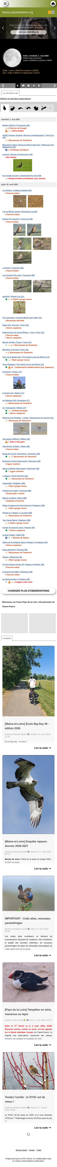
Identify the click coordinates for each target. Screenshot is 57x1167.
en (53, 12)
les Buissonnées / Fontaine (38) (16, 579)
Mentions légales (21, 1150)
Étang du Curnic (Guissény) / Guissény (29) (21, 454)
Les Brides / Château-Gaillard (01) (17, 190)
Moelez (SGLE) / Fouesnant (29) (16, 125)
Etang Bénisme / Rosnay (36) (15, 550)
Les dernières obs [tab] (10, 93)
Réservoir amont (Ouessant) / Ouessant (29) (21, 461)
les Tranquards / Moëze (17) (14, 408)
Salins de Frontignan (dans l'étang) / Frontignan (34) (25, 542)
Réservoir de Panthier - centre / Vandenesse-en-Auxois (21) (28, 418)
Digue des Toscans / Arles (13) (15, 325)
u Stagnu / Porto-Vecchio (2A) (15, 476)
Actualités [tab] (7, 638)
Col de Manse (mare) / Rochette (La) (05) (19, 212)
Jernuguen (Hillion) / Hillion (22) (16, 439)
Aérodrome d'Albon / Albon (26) (16, 446)
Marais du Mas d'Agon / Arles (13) (16, 342)
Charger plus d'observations (28, 590)
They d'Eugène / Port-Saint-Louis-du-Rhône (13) (23, 364)
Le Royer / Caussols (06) (13, 268)
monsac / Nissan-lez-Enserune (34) (17, 154)
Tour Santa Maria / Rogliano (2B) (16, 520)
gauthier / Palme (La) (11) (13, 297)
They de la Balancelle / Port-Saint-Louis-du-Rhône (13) (25, 357)
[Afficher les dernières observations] (15, 98)
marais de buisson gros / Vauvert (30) (18, 528)
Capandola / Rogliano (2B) (13, 483)
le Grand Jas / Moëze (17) (13, 393)
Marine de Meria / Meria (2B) (14, 498)
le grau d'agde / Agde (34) (13, 535)
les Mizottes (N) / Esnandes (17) (16, 400)
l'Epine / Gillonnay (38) (12, 557)
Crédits (38, 1150)
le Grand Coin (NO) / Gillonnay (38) (17, 572)
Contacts (32, 1150)
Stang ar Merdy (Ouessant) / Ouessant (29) (20, 469)
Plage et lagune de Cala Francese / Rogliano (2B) (23, 505)
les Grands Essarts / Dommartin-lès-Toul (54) (21, 176)
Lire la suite (42, 748)
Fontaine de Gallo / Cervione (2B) (16, 491)
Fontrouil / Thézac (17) (12, 372)
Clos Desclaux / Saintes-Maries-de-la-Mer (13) (22, 318)
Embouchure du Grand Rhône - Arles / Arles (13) (23, 332)
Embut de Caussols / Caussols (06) (17, 219)
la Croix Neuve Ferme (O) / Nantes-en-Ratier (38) (23, 565)
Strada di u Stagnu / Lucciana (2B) (17, 513)
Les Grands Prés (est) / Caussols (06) (18, 275)
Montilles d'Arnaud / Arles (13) (15, 350)
